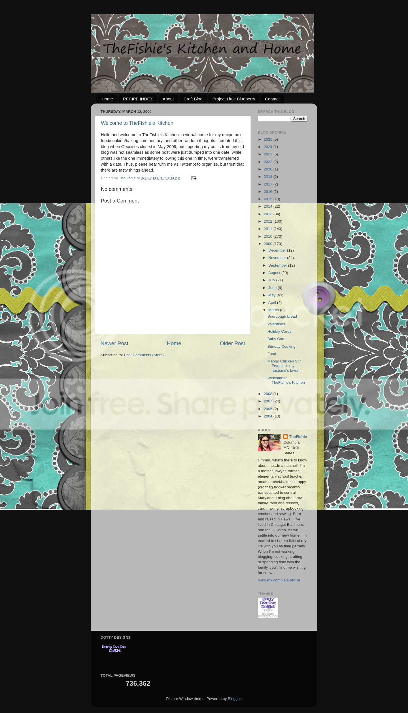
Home (107, 98)
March (274, 310)
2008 (268, 394)
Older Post (232, 343)
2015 (268, 199)
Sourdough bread (282, 316)
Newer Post (114, 343)
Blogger (234, 699)
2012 (268, 221)
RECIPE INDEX (138, 98)
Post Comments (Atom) (144, 355)
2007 (268, 401)
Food (271, 354)
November (277, 258)
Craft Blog (193, 98)
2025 (268, 139)
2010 (268, 236)
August (274, 273)
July (272, 280)
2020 (268, 169)
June (273, 288)
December (277, 250)
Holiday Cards (279, 331)
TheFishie (298, 436)
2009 (268, 244)
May (272, 295)
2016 (268, 191)
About (168, 98)
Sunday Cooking (281, 346)
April (272, 302)
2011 (268, 229)
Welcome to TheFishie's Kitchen (137, 123)
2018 (268, 176)
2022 (268, 162)
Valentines (276, 324)
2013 (268, 214)
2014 (268, 206)
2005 (268, 409)
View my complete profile (279, 580)
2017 (268, 184)
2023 (268, 154)
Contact (272, 98)
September (278, 265)
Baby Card (276, 339)
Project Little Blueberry (233, 98)
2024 (268, 147)
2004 (268, 416)
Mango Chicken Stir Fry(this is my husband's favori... (285, 365)
